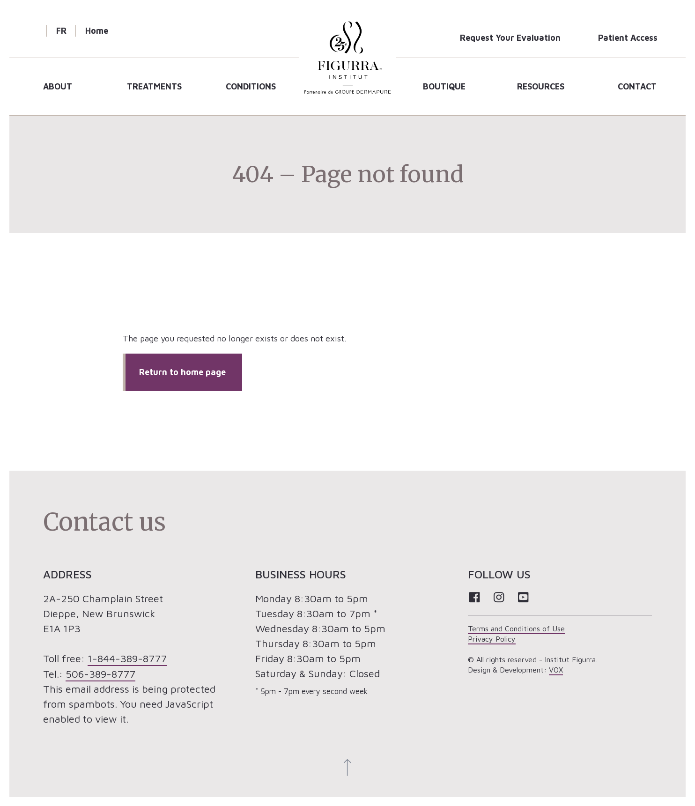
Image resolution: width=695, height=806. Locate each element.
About (57, 86)
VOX (556, 670)
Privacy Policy (492, 639)
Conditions (251, 86)
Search (32, 31)
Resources (540, 86)
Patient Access (628, 38)
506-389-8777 (100, 673)
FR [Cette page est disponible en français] (61, 31)
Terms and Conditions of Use (516, 628)
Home (96, 31)
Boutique (444, 86)
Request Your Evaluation (510, 38)
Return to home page (182, 372)
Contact (637, 86)
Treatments (154, 86)
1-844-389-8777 (127, 658)
